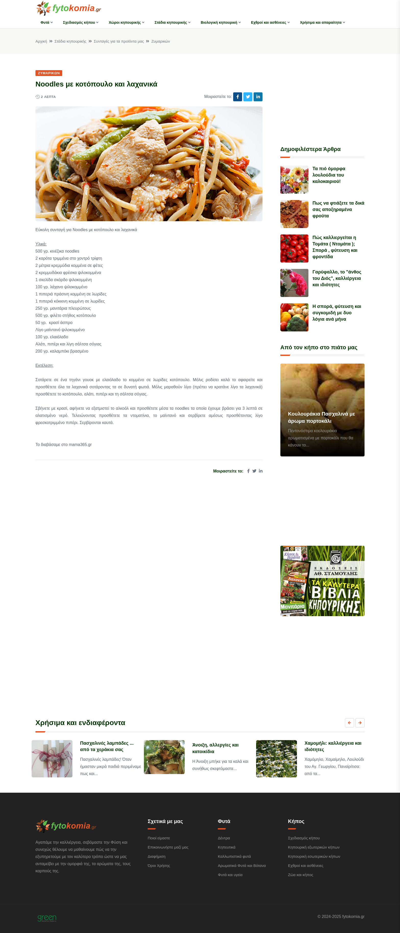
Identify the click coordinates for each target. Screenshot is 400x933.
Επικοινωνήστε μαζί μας (168, 847)
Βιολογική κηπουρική (219, 22)
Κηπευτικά (226, 847)
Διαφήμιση (157, 856)
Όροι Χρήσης (159, 865)
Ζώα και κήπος (300, 875)
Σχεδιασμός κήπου (79, 22)
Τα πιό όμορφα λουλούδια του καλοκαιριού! (328, 175)
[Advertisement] (322, 101)
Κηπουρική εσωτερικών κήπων (314, 856)
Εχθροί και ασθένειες (268, 22)
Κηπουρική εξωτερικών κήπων (314, 847)
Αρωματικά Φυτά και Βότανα (242, 865)
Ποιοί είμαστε (159, 838)
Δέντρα (224, 838)
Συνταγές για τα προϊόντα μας (119, 41)
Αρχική (41, 41)
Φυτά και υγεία (230, 875)
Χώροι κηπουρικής (125, 22)
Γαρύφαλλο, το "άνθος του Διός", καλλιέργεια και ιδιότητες (336, 278)
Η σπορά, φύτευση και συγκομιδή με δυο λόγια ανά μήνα (336, 313)
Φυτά (45, 22)
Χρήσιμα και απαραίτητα (321, 22)
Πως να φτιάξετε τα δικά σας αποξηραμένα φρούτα (338, 209)
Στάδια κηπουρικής (171, 22)
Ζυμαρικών (160, 41)
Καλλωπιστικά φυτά (234, 856)
